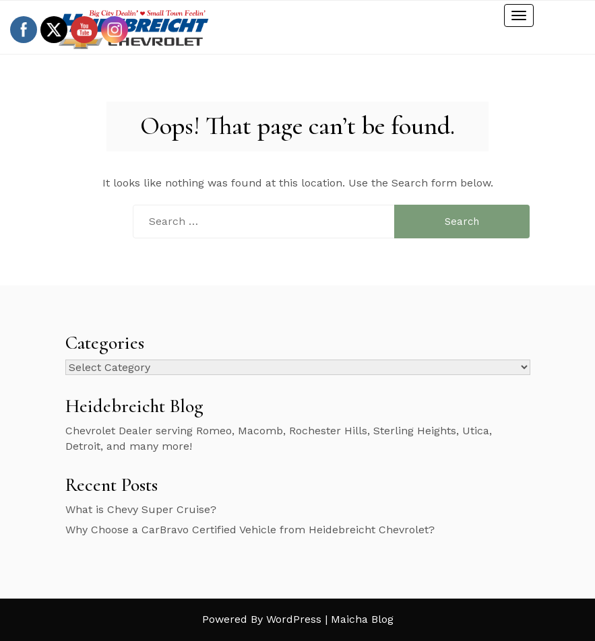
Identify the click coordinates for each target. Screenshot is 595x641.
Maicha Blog (362, 619)
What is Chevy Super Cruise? (140, 509)
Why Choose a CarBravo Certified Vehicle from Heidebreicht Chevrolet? (250, 529)
